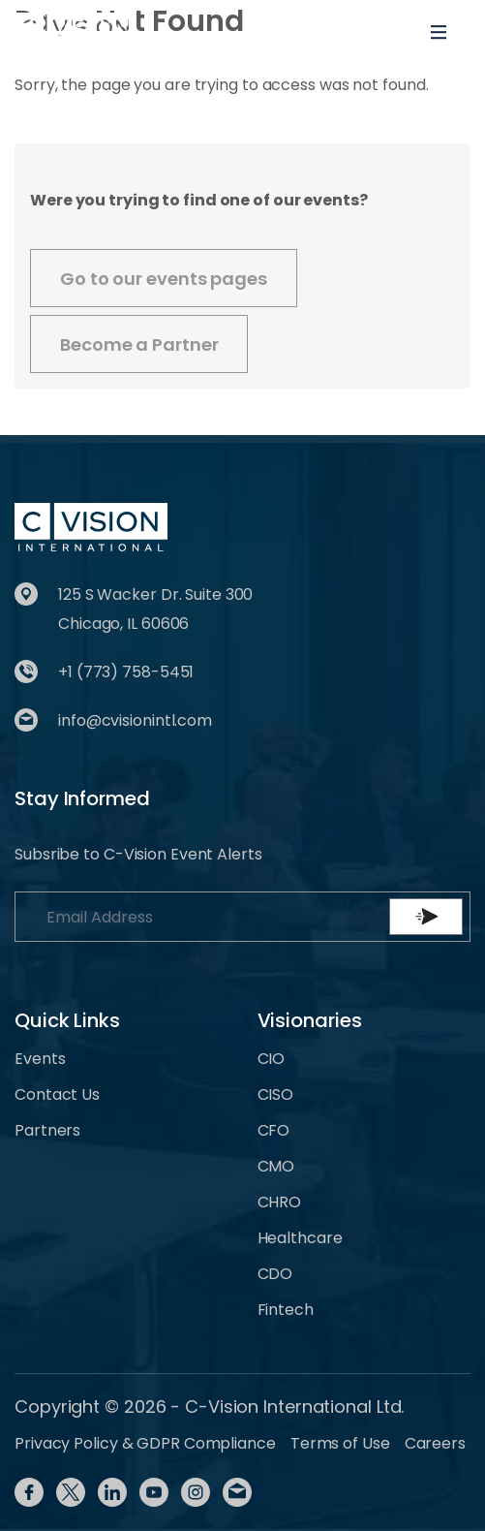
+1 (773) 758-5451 (126, 672)
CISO (276, 1094)
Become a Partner (139, 344)
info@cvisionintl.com (135, 720)
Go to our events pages (163, 278)
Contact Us (57, 1094)
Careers (435, 1443)
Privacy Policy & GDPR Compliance (145, 1443)
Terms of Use (340, 1443)
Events (40, 1058)
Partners (47, 1130)
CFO (274, 1130)
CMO (276, 1166)
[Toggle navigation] (439, 32)
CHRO (280, 1202)
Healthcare (300, 1238)
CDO (275, 1274)
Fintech (286, 1309)
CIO (272, 1058)
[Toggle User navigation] (375, 32)
